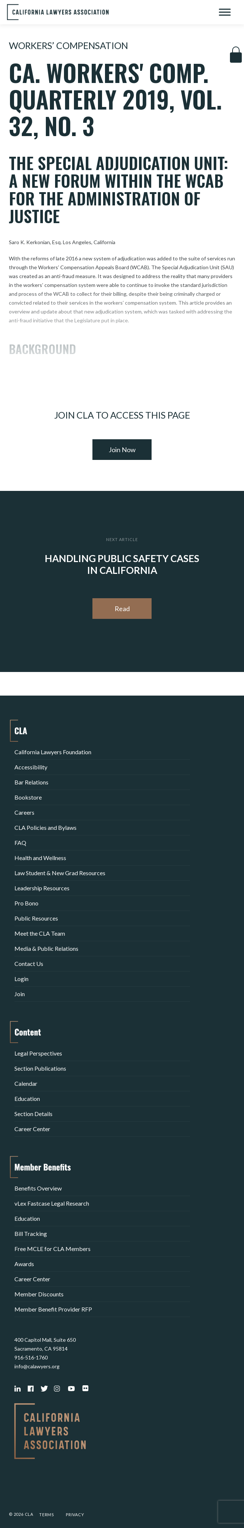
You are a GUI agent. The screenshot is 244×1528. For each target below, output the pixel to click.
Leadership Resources (42, 887)
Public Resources (36, 918)
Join (19, 993)
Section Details (33, 1113)
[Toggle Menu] (225, 11)
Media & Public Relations (46, 948)
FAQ (20, 842)
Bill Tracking (30, 1233)
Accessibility (30, 766)
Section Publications (40, 1068)
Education (27, 1098)
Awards (24, 1263)
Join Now (122, 450)
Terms (46, 1514)
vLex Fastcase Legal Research (51, 1203)
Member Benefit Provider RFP (53, 1309)
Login (21, 978)
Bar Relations (31, 782)
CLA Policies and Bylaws (45, 827)
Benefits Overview (38, 1188)
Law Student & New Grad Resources (59, 872)
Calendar (25, 1083)
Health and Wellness (40, 857)
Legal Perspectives (38, 1053)
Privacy (75, 1514)
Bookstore (28, 797)
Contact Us (28, 963)
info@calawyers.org (37, 1366)
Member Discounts (39, 1293)
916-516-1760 (31, 1357)
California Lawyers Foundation (52, 751)
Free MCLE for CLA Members (52, 1248)
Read (122, 608)
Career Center (32, 1128)
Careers (24, 812)
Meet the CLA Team (39, 933)
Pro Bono (26, 903)
